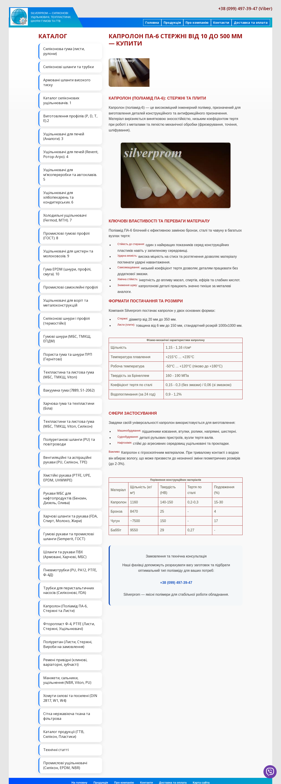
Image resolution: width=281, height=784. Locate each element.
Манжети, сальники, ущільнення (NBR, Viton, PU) (67, 676)
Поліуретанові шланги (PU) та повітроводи (69, 439)
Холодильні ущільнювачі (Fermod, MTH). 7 (64, 216)
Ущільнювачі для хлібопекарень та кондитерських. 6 (58, 196)
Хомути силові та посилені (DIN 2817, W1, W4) (70, 693)
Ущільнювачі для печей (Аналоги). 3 (63, 135)
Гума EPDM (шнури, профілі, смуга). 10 (67, 270)
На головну (79, 777)
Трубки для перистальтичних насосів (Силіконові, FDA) (68, 586)
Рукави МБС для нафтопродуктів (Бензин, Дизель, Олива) (65, 495)
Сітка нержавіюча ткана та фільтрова (66, 711)
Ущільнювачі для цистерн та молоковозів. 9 (68, 252)
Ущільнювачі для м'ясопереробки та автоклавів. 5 (70, 174)
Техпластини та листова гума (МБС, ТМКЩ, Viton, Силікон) (68, 421)
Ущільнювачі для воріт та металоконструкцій (65, 301)
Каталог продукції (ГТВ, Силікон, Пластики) (63, 729)
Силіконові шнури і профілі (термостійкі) (66, 319)
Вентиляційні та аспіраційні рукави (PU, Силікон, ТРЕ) (67, 457)
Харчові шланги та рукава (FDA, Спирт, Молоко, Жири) (70, 515)
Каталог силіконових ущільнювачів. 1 (61, 100)
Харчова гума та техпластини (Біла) (68, 403)
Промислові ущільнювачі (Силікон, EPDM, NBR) (65, 760)
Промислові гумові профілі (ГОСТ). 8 (66, 234)
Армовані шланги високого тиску (66, 82)
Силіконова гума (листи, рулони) (64, 51)
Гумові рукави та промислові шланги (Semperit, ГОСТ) (68, 533)
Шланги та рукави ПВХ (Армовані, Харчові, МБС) (64, 550)
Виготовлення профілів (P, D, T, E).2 (70, 118)
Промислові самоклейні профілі (70, 285)
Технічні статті (56, 744)
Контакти (221, 22)
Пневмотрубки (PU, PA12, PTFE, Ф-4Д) (70, 568)
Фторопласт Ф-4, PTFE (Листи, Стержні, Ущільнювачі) (69, 622)
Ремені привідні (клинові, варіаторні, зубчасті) (65, 657)
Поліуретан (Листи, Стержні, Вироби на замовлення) (67, 640)
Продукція (172, 22)
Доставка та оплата (251, 22)
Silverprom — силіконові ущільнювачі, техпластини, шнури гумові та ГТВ (51, 17)
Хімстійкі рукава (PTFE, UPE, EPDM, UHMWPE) (67, 474)
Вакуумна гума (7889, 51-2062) (69, 387)
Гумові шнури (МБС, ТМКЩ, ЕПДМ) (67, 336)
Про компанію (197, 22)
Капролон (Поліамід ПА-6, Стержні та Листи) (65, 604)
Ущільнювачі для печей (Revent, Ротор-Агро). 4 (70, 153)
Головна (152, 22)
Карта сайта (201, 777)
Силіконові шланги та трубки (68, 66)
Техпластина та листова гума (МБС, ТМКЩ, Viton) (68, 372)
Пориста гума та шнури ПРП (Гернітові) (67, 354)
